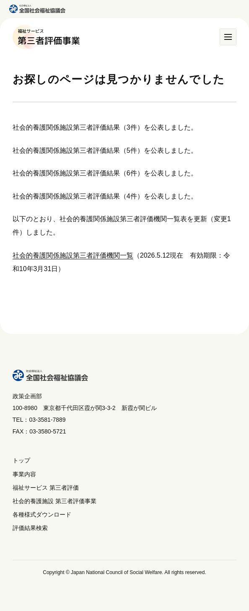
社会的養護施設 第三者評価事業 (54, 501)
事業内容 (24, 474)
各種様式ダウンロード (42, 514)
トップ (21, 460)
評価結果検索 (30, 528)
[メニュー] (228, 37)
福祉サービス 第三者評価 (46, 487)
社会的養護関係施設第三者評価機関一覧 (73, 255)
